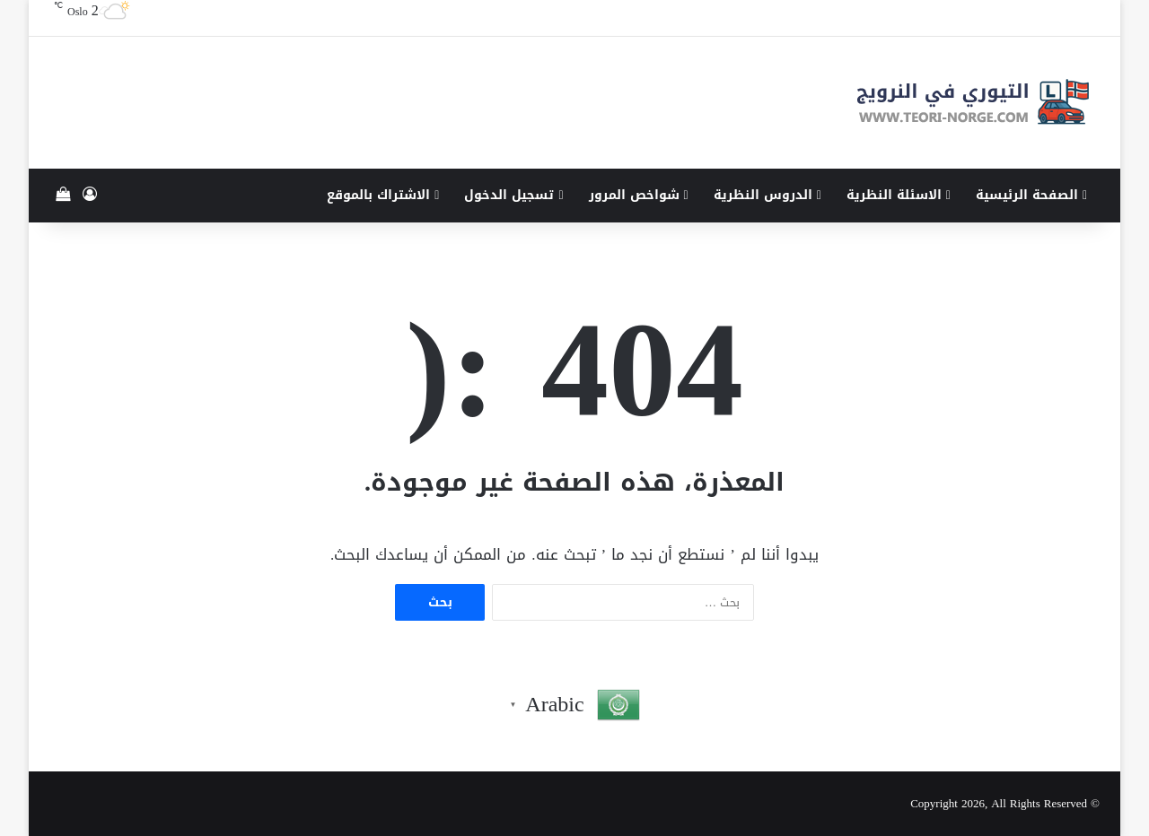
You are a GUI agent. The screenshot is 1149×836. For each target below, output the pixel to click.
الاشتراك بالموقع (383, 195)
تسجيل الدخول (513, 195)
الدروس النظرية (767, 195)
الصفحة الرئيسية (1031, 195)
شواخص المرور (639, 195)
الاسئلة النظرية (898, 195)
